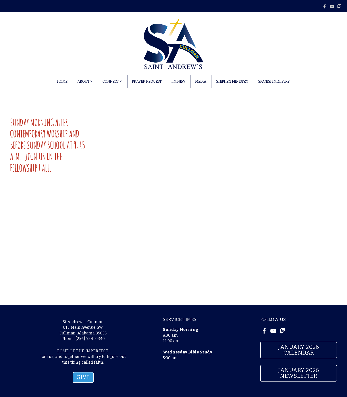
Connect (112, 81)
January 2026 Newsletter (298, 373)
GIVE (83, 377)
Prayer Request (147, 81)
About (85, 81)
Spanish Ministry (274, 81)
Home (62, 81)
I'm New (178, 81)
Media (200, 81)
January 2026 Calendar (298, 350)
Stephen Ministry (232, 81)
